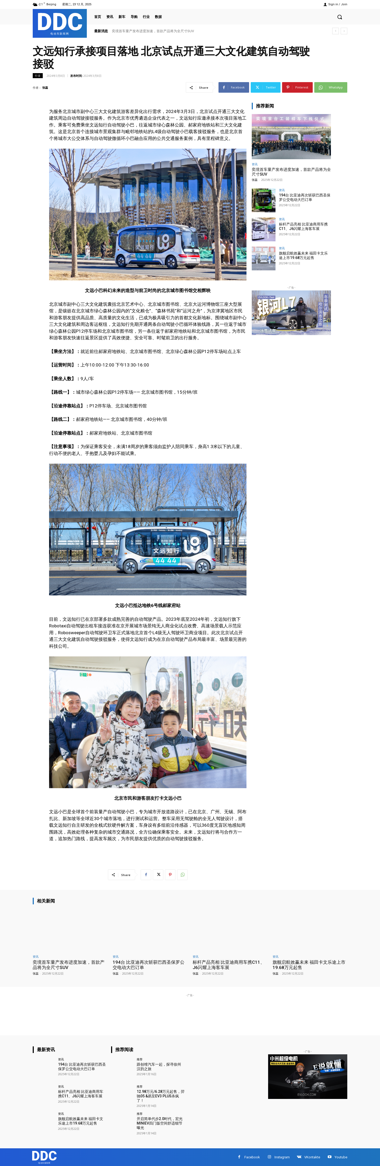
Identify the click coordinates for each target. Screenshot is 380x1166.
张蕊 (45, 88)
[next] (344, 31)
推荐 (139, 1059)
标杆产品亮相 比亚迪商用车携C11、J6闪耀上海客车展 (303, 226)
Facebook (252, 1157)
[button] (339, 17)
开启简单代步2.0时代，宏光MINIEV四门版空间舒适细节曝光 (160, 1123)
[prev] (335, 31)
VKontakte (312, 1157)
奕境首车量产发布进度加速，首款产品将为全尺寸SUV (153, 31)
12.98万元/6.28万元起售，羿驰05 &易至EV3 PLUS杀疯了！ (160, 1096)
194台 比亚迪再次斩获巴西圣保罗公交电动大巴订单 (304, 197)
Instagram (282, 1157)
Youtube (341, 1157)
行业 (38, 75)
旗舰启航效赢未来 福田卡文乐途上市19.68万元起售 (303, 255)
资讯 (255, 164)
